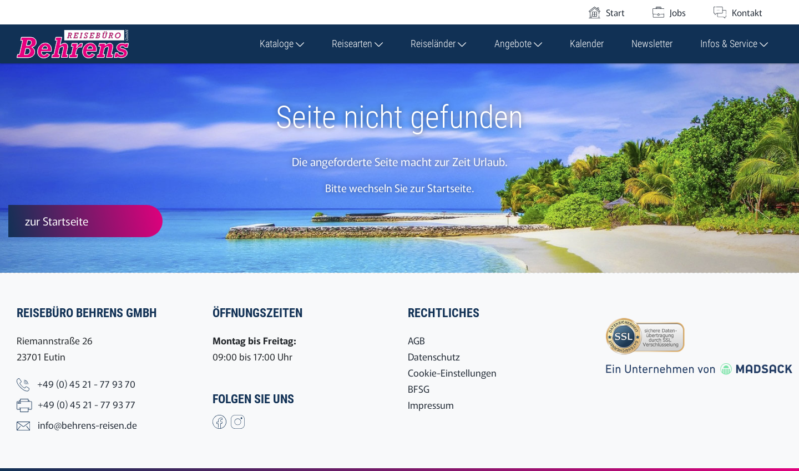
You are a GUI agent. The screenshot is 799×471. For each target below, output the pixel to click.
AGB (416, 340)
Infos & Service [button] (734, 43)
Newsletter (651, 43)
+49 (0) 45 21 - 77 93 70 (86, 383)
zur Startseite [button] (56, 221)
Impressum (431, 405)
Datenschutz (434, 356)
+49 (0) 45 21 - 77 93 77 (86, 404)
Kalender (587, 43)
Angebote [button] (518, 43)
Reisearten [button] (357, 43)
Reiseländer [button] (438, 43)
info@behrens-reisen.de (87, 425)
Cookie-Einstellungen (452, 372)
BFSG (418, 388)
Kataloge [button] (282, 43)
